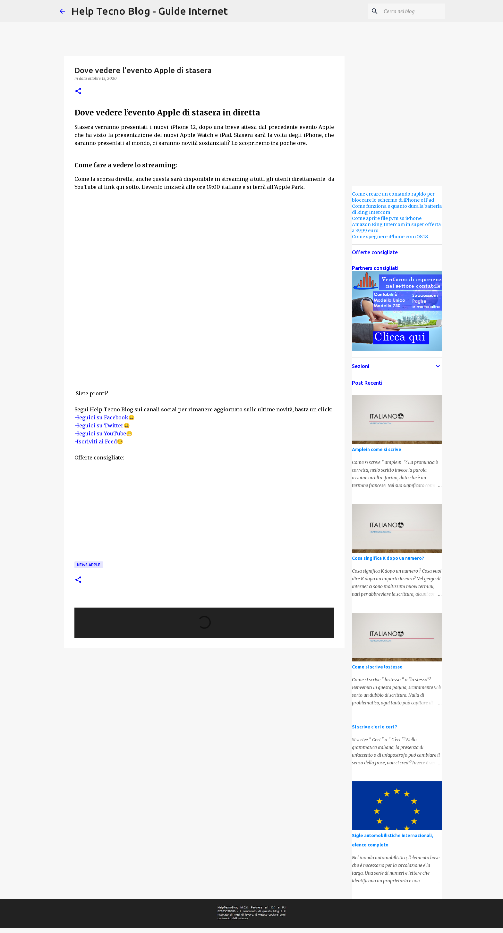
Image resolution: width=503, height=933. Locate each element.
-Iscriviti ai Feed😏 (98, 441)
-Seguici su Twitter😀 (102, 425)
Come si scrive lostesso (377, 666)
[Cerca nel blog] (411, 11)
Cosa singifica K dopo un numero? (388, 558)
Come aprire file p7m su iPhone (387, 218)
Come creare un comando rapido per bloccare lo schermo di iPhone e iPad (393, 197)
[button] (78, 91)
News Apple (88, 565)
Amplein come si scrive (376, 449)
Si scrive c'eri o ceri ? (374, 726)
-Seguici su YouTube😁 (103, 433)
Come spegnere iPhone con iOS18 (390, 237)
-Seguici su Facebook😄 (104, 417)
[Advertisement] (204, 342)
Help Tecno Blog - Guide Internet (149, 11)
